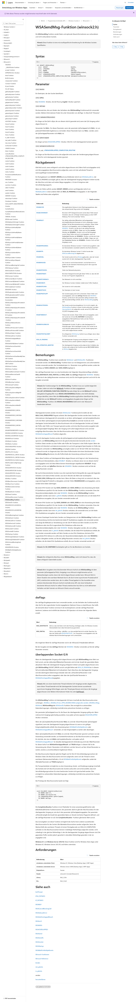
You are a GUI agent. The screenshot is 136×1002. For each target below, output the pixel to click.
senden (93, 441)
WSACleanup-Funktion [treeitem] (12, 268)
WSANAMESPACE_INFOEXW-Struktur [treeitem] (13, 421)
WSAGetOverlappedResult (44, 434)
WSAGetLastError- (42, 913)
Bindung (80, 257)
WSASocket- (67, 413)
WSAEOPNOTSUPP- (67, 633)
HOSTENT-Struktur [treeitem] (10, 121)
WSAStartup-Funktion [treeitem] (11, 534)
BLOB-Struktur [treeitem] (9, 78)
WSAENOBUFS (40, 283)
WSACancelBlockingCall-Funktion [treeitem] (15, 265)
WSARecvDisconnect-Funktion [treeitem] (14, 481)
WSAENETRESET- (41, 274)
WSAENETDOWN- (41, 270)
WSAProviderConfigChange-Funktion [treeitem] (13, 464)
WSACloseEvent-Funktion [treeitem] (12, 270)
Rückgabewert (117, 29)
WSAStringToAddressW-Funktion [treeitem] (14, 539)
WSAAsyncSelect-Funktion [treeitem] (13, 257)
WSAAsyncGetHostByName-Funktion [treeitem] (13, 234)
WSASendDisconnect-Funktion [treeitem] (14, 497)
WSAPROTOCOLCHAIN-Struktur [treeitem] (14, 460)
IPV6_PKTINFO (40, 896)
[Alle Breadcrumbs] (37, 20)
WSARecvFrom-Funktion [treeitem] (12, 484)
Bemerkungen (117, 32)
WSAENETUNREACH (42, 279)
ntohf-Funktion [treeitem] (9, 164)
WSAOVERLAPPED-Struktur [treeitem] (13, 446)
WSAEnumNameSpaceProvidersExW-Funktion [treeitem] (15, 314)
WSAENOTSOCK (41, 290)
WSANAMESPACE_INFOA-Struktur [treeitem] (13, 411)
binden (38, 963)
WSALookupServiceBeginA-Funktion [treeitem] (13, 389)
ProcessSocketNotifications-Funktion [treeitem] (13, 176)
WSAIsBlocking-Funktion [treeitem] (12, 382)
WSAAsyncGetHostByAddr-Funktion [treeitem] (13, 228)
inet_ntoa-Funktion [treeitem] (10, 143)
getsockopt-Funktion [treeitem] (11, 118)
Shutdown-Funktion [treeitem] (11, 201)
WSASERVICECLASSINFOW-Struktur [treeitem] (13, 511)
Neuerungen (119, 8)
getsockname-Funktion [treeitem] (12, 116)
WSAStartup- (40, 946)
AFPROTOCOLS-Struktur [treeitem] (12, 73)
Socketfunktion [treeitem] (9, 209)
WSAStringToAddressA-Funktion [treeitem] (14, 537)
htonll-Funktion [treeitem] (9, 132)
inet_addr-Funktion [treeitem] (10, 140)
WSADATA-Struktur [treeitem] (11, 289)
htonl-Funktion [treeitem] (9, 129)
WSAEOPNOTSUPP (42, 294)
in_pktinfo (58, 496)
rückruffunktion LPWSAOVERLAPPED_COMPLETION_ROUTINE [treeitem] (14, 156)
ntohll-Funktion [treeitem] (9, 169)
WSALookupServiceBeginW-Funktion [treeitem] (13, 394)
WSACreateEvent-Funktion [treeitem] (13, 287)
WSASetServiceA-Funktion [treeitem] (13, 523)
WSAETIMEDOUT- (41, 315)
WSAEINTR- (40, 251)
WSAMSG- (42, 102)
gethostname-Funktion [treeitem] (12, 97)
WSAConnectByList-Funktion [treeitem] (13, 279)
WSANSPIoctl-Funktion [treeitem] (12, 438)
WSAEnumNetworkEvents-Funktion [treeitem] (13, 324)
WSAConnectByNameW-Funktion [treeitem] (15, 284)
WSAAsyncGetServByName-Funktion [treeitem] (13, 249)
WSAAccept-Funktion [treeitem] (11, 219)
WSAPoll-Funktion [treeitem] (10, 449)
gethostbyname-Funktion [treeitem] (12, 94)
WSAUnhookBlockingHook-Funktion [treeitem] (13, 543)
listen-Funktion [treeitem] (9, 151)
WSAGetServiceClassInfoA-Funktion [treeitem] (13, 347)
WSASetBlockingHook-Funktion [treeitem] (14, 515)
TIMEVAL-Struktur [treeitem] (10, 217)
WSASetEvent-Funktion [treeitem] (12, 518)
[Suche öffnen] (125, 2)
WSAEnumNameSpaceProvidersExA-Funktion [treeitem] (15, 309)
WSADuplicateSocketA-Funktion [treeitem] (14, 292)
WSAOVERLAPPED (91, 715)
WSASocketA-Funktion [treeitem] (12, 529)
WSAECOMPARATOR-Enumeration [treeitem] (11, 299)
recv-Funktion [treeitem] (9, 182)
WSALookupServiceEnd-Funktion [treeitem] (14, 397)
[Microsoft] (3, 2)
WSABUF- (62, 461)
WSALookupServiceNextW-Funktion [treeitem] (13, 406)
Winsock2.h (86, 21)
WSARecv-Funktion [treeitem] (11, 478)
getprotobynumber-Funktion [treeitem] (13, 108)
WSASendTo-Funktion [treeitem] (11, 502)
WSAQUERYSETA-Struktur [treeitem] (12, 473)
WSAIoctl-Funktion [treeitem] (10, 379)
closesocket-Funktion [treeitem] (11, 81)
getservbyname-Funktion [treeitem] (12, 110)
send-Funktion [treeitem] (9, 190)
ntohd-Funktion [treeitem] (9, 161)
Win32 (43, 21)
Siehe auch (116, 37)
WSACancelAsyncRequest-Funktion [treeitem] (13, 261)
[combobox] (13, 23)
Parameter (116, 27)
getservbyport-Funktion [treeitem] (12, 113)
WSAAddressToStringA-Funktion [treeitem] (14, 222)
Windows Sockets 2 (74, 21)
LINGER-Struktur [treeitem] (10, 148)
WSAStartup (75, 334)
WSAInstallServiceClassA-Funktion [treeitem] (15, 372)
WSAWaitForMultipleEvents (79, 727)
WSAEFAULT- (40, 220)
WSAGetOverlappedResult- (44, 730)
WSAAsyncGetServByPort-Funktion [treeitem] (13, 254)
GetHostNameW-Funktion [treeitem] (12, 100)
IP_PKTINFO (39, 900)
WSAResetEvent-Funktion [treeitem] (12, 492)
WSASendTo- (81, 360)
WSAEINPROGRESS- (42, 246)
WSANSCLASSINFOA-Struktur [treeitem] (14, 433)
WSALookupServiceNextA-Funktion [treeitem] (13, 401)
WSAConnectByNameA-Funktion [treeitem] (14, 281)
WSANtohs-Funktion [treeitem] (11, 444)
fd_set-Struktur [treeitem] (9, 86)
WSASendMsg (89, 300)
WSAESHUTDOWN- (42, 305)
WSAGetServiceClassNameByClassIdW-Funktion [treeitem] (15, 362)
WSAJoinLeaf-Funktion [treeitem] (12, 385)
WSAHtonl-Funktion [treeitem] (11, 366)
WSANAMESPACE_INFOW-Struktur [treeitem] (13, 426)
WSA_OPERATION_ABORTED (45, 345)
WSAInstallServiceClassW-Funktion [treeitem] (12, 375)
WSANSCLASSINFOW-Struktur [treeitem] (14, 436)
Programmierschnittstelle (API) (56, 21)
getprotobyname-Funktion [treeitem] (13, 105)
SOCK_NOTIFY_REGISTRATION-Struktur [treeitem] (14, 205)
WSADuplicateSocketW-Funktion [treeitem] (14, 295)
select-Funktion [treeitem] (9, 188)
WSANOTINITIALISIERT (43, 334)
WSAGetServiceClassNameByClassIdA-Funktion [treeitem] (15, 357)
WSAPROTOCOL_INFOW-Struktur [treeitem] (15, 457)
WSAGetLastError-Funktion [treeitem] (13, 336)
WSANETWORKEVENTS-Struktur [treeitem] (14, 430)
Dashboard (129, 8)
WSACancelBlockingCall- (69, 253)
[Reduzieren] (23, 19)
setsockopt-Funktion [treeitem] (11, 198)
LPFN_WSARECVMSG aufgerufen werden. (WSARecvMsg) (80, 703)
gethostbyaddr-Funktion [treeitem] (12, 92)
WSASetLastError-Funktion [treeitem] (13, 520)
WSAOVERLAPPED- (54, 142)
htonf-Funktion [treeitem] (9, 127)
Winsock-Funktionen (42, 954)
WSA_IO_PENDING (42, 339)
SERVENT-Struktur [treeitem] (10, 196)
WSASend (39, 705)
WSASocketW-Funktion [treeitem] (12, 531)
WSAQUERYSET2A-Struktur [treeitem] (13, 468)
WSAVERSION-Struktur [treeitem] (12, 547)
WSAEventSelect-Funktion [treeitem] (12, 333)
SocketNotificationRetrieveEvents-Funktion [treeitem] (15, 213)
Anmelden (131, 2)
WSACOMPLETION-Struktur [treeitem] (13, 273)
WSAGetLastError (88, 177)
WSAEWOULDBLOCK (42, 324)
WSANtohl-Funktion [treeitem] (11, 441)
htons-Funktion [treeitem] (9, 135)
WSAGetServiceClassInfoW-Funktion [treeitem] (13, 352)
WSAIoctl (66, 349)
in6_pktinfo (59, 510)
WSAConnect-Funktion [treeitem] (12, 276)
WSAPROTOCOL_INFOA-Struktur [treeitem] (15, 455)
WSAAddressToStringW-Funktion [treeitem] (14, 225)
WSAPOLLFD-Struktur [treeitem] (11, 452)
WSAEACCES (40, 207)
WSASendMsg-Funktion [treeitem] (12, 500)
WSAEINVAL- (40, 257)
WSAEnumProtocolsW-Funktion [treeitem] (14, 330)
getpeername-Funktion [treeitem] (12, 102)
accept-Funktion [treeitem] (10, 70)
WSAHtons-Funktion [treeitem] (11, 369)
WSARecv (47, 703)
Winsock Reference (42, 959)
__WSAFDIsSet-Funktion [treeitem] (12, 67)
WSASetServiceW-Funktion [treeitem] (13, 526)
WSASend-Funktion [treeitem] (11, 494)
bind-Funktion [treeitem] (9, 75)
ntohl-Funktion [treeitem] (9, 166)
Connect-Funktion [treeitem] (10, 83)
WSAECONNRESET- (42, 213)
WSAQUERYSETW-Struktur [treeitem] (13, 476)
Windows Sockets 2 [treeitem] (9, 27)
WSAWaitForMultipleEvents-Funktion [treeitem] (13, 551)
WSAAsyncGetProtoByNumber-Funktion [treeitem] (14, 244)
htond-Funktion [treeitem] (9, 124)
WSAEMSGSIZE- (41, 262)
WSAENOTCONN (41, 286)
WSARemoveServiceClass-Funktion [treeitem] (12, 488)
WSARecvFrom (56, 703)
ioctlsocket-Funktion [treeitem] (11, 145)
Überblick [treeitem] (8, 65)
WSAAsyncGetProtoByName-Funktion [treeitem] (13, 239)
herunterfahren (40, 979)
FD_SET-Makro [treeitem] (9, 89)
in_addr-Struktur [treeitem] (10, 137)
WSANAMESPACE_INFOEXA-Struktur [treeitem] (13, 416)
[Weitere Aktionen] (98, 20)
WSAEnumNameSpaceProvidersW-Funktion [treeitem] (15, 319)
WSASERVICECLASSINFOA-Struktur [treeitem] (13, 506)
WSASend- (70, 360)
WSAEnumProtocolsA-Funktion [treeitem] (14, 328)
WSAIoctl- (60, 388)
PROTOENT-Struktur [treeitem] (11, 179)
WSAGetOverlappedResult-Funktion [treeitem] (13, 340)
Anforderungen (117, 34)
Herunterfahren (66, 309)
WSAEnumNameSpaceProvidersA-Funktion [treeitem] (15, 304)
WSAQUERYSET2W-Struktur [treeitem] (13, 470)
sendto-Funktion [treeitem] (10, 193)
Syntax (115, 24)
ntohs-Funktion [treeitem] (9, 172)
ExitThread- (80, 692)
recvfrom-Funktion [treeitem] (10, 185)
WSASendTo (60, 705)
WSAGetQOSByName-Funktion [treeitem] (14, 343)
